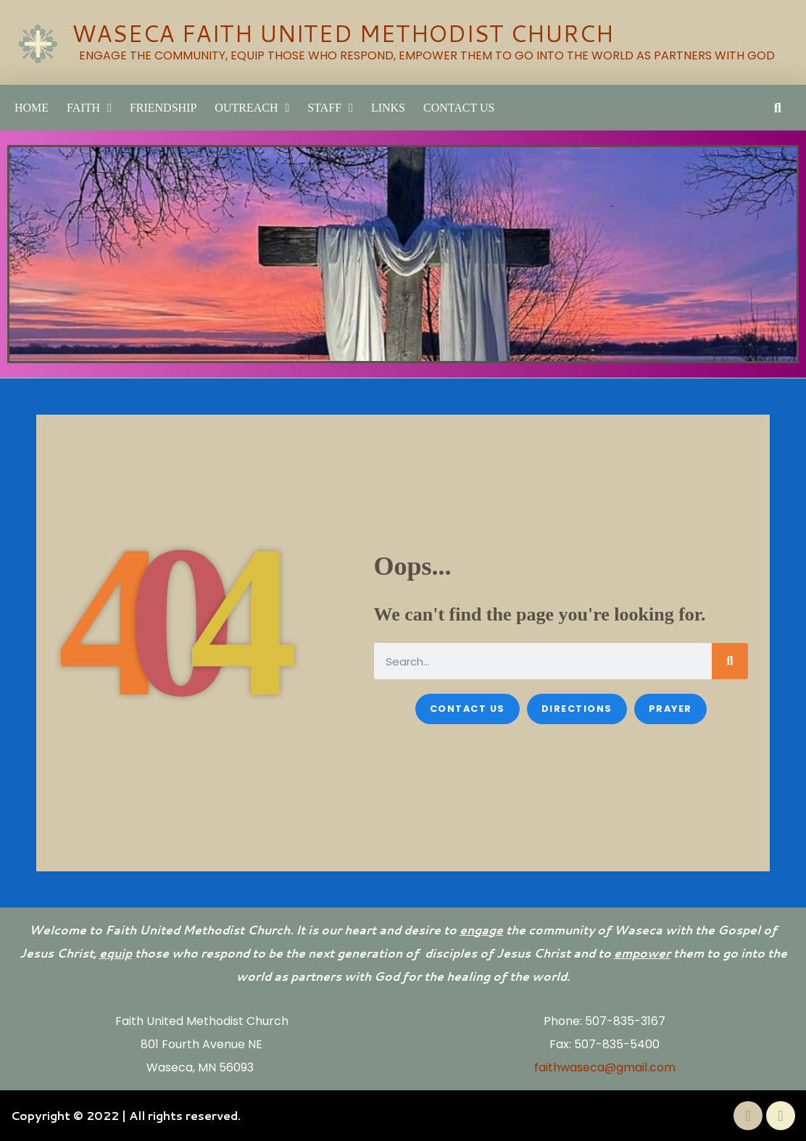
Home (31, 107)
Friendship (163, 107)
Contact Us (458, 107)
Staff (330, 108)
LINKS (388, 107)
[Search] (730, 661)
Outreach (252, 108)
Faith (89, 108)
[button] (777, 108)
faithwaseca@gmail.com (605, 1067)
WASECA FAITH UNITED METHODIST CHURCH (342, 33)
